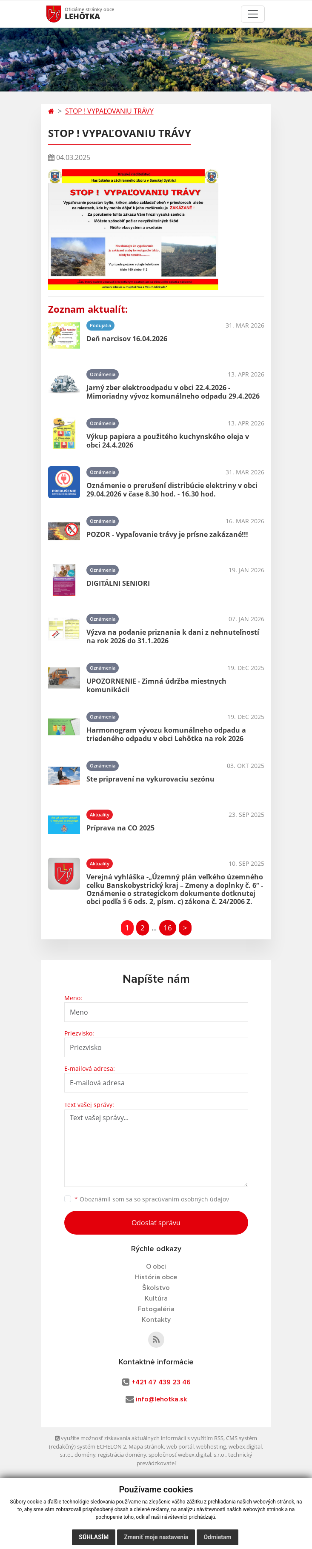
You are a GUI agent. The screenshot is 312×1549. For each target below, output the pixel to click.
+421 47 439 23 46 (161, 1382)
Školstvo (156, 1287)
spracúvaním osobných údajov (185, 1199)
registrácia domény (122, 1454)
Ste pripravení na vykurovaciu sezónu (150, 779)
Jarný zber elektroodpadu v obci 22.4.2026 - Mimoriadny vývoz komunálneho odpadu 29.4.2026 (173, 391)
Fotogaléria (156, 1309)
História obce (156, 1277)
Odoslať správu (156, 1222)
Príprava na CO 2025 (120, 828)
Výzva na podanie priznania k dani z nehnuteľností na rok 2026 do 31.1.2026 (172, 636)
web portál (180, 1446)
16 (167, 928)
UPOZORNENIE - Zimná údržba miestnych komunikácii (156, 685)
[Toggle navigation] (253, 14)
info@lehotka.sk (161, 1399)
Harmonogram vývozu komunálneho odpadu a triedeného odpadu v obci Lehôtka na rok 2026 (166, 734)
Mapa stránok (146, 1446)
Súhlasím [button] (94, 1537)
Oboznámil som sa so (151, 1199)
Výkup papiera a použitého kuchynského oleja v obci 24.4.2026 (167, 440)
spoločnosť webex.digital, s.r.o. (187, 1454)
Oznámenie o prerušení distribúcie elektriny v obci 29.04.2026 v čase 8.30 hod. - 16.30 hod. (172, 489)
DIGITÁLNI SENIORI (118, 583)
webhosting (211, 1446)
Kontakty (156, 1319)
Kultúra (156, 1298)
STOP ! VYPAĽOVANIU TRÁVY (109, 111)
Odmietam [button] (217, 1537)
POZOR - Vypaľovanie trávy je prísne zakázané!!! (167, 534)
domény (84, 1454)
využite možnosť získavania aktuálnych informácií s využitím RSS (139, 1438)
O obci (156, 1266)
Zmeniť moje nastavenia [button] (156, 1537)
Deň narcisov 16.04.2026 (126, 338)
